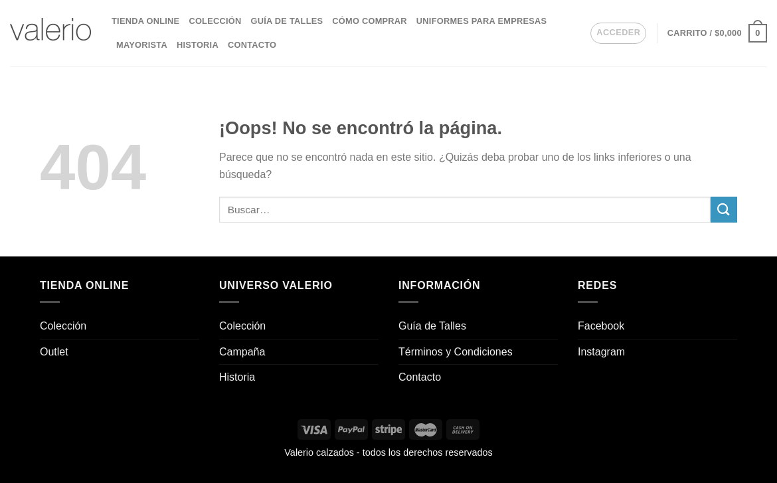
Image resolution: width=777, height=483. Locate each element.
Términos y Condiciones (455, 351)
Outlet (54, 351)
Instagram (601, 351)
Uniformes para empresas (481, 21)
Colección (215, 21)
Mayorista (141, 45)
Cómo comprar (369, 21)
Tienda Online (145, 21)
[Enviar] (724, 210)
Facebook (601, 326)
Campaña (242, 351)
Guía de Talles (286, 21)
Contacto (252, 45)
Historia (197, 45)
